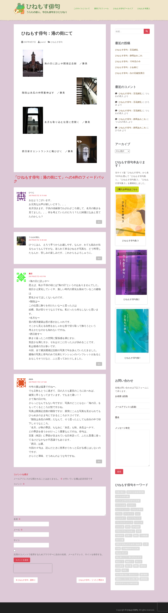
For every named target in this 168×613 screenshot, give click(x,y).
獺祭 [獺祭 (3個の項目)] (136, 566)
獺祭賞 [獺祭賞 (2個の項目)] (143, 566)
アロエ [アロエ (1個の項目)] (119, 513)
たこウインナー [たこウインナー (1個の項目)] (122, 509)
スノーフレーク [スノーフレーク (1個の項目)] (134, 518)
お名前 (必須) (132, 398)
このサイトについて (82, 8)
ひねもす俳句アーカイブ (123, 8)
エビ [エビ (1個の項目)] (138, 513)
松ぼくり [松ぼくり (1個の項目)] (119, 561)
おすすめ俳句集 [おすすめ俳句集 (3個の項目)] (122, 496)
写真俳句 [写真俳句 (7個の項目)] (119, 535)
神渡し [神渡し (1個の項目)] (125, 570)
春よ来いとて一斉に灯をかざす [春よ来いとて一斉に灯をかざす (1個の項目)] (128, 557)
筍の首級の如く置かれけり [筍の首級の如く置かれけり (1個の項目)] (127, 574)
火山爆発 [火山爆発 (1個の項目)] (119, 566)
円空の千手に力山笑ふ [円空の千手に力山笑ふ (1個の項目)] (125, 531)
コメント (19, 483)
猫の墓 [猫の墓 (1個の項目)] (128, 566)
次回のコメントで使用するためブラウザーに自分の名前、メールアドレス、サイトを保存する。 (59, 554)
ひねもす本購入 (143, 8)
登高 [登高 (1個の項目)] (118, 570)
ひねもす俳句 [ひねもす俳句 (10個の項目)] (136, 509)
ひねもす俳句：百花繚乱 (126, 49)
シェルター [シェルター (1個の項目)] (120, 518)
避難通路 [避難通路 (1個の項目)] (144, 579)
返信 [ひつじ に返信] (99, 222)
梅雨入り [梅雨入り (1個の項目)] (129, 561)
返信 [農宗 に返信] (99, 364)
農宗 (30, 273)
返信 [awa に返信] (99, 461)
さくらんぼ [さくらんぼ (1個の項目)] (120, 505)
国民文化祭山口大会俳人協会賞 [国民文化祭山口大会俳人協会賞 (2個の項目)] (128, 544)
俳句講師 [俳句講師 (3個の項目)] (136, 527)
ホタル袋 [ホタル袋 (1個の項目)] (119, 527)
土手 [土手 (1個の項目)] (146, 544)
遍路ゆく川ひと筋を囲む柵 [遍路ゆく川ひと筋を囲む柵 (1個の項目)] (127, 579)
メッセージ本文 (132, 429)
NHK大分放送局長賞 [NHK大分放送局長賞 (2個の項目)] (135, 492)
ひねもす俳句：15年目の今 (128, 61)
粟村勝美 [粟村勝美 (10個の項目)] (144, 574)
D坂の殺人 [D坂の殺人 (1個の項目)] (120, 492)
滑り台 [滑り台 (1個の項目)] (138, 561)
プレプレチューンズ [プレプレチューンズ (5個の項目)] (124, 522)
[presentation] (33, 568)
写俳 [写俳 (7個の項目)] (138, 531)
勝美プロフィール (101, 8)
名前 (17, 519)
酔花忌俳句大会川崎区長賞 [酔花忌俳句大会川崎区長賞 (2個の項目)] (127, 583)
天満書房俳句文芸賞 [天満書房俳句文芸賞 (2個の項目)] (130, 548)
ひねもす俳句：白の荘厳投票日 (129, 73)
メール (18, 529)
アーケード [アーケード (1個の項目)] (128, 513)
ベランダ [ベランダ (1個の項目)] (138, 522)
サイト (17, 540)
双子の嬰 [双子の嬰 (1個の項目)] (119, 540)
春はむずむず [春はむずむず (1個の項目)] (121, 553)
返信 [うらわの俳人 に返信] (99, 258)
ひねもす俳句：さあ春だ (126, 67)
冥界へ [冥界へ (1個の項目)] (128, 535)
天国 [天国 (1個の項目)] (118, 548)
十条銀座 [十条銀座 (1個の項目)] (144, 535)
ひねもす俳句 (56, 42)
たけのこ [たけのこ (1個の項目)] (131, 505)
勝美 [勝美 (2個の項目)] (136, 535)
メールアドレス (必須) (132, 408)
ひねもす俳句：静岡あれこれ (128, 55)
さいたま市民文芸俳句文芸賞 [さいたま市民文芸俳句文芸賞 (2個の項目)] (128, 500)
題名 (132, 419)
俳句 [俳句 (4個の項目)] (128, 527)
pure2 (43, 42)
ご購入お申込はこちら (126, 189)
